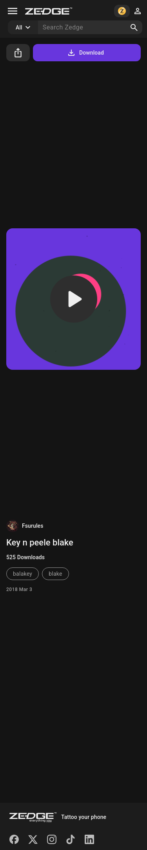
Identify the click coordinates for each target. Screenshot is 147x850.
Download (85, 52)
